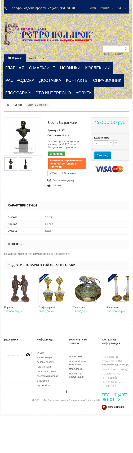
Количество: (102, 137)
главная (14, 67)
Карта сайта (43, 385)
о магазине (42, 67)
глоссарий (18, 92)
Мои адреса (75, 368)
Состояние (54, 135)
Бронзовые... (114, 307)
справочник (107, 80)
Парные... (9, 307)
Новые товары (44, 357)
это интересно (53, 92)
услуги (84, 92)
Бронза (18, 105)
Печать (57, 185)
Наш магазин (44, 366)
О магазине (43, 380)
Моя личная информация (76, 375)
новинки (70, 67)
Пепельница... (80, 307)
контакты (77, 80)
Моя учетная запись (78, 341)
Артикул (52, 130)
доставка (50, 80)
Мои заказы (75, 356)
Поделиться (69, 173)
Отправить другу (63, 180)
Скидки (40, 352)
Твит (53, 173)
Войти (93, 7)
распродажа (20, 80)
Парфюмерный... (47, 307)
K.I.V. (98, 437)
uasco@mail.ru (116, 406)
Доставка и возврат (47, 376)
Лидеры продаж (45, 362)
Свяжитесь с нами (46, 371)
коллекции (97, 67)
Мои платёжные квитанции (78, 363)
